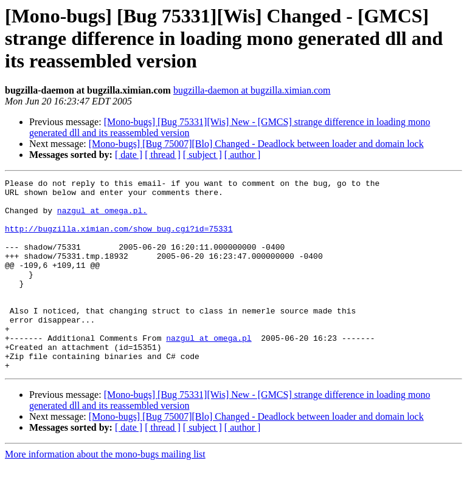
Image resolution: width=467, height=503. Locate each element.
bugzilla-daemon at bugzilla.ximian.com (252, 90)
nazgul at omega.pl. (102, 217)
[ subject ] (202, 154)
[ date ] (128, 154)
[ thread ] (163, 154)
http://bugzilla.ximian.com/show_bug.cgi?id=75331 (118, 239)
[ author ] (242, 154)
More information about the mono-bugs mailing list (105, 492)
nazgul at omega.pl (208, 370)
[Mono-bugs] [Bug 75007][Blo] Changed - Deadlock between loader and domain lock (256, 144)
